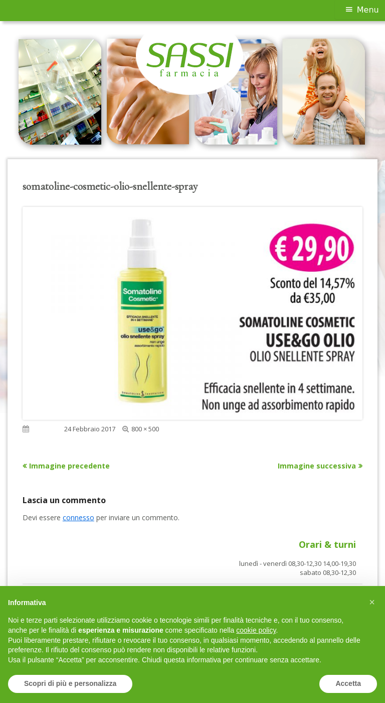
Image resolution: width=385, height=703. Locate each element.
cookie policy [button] (256, 630)
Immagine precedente (69, 466)
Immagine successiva (317, 466)
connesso (78, 517)
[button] (372, 602)
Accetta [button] (348, 683)
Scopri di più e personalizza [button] (70, 683)
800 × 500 (145, 428)
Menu (368, 10)
